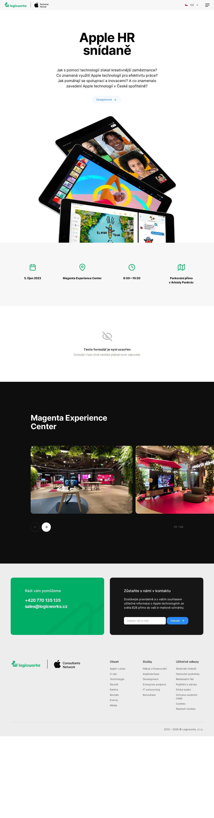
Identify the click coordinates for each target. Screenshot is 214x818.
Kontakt (114, 776)
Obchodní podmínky (188, 755)
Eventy (114, 781)
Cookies (180, 785)
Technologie (117, 760)
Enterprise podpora (154, 766)
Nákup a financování (155, 750)
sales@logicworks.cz (46, 687)
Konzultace (149, 776)
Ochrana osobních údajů (186, 778)
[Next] (46, 608)
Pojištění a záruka (186, 766)
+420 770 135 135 (43, 681)
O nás (113, 755)
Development (151, 760)
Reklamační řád (185, 760)
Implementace (151, 755)
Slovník (114, 766)
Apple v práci (117, 750)
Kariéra (114, 771)
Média (113, 787)
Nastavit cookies (186, 790)
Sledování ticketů (186, 750)
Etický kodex (183, 771)
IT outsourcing (151, 771)
